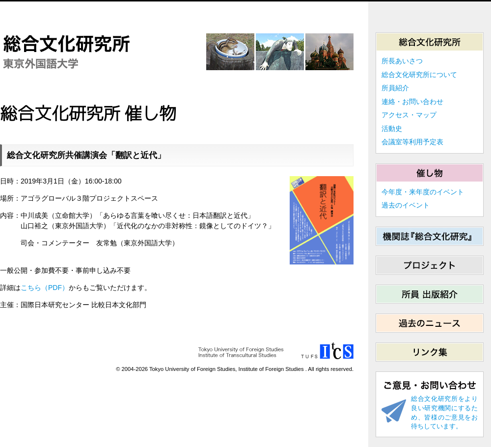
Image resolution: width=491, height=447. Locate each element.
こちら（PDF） (45, 287)
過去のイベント (406, 205)
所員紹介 (395, 88)
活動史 (392, 128)
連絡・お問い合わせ (412, 101)
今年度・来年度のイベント (423, 192)
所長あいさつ (402, 61)
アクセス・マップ (409, 115)
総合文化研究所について (419, 75)
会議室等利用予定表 (412, 142)
